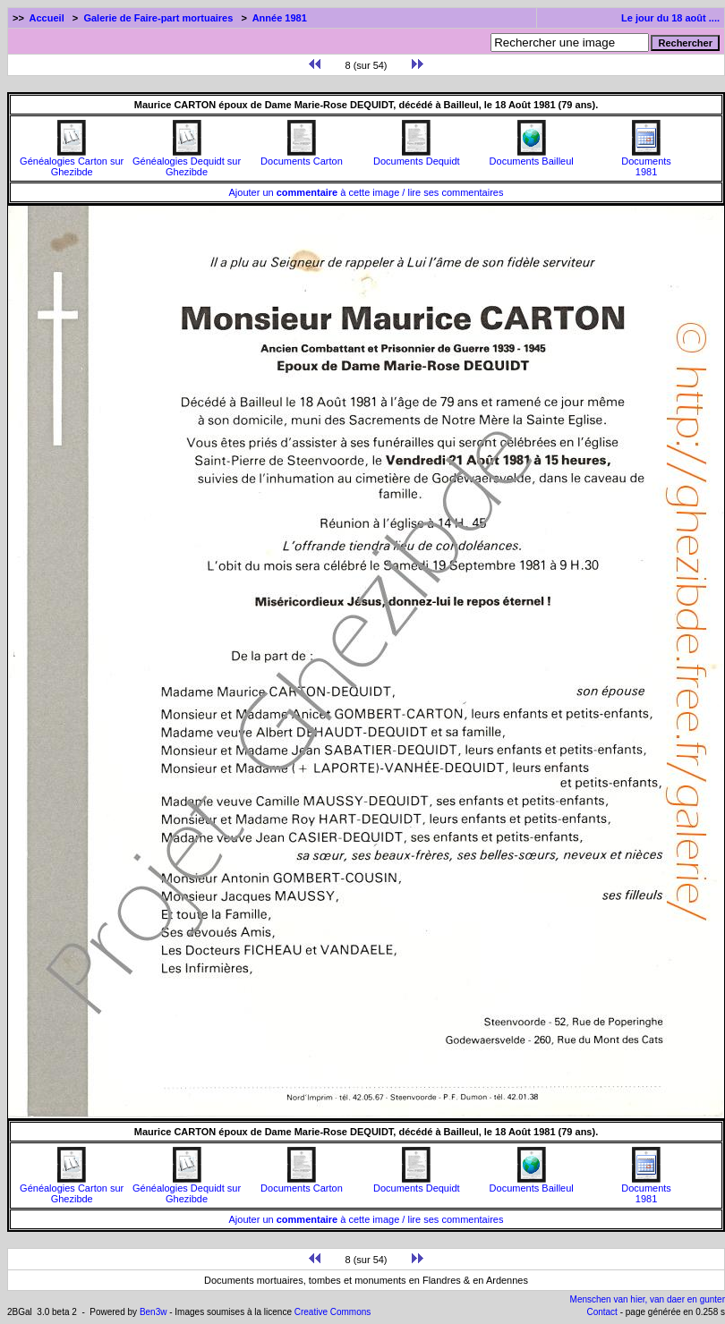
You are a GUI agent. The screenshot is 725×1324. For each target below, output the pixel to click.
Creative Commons (332, 1312)
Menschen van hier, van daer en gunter (647, 1299)
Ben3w (153, 1312)
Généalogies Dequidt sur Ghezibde (186, 162)
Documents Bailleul (532, 156)
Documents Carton (301, 156)
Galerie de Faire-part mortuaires (158, 18)
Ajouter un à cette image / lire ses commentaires (366, 192)
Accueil (47, 18)
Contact (601, 1312)
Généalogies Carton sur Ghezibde (72, 162)
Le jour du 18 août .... (670, 18)
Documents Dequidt (416, 156)
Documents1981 (646, 162)
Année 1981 (279, 18)
